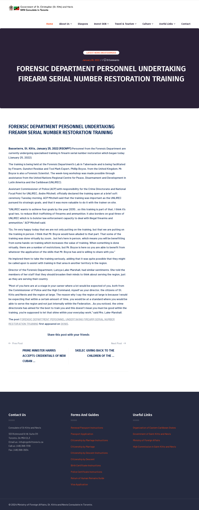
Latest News (93, 52)
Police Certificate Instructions (86, 471)
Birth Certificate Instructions (86, 465)
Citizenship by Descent (83, 459)
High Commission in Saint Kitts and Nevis (154, 446)
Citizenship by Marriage (83, 446)
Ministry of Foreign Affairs (146, 440)
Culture (146, 23)
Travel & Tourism (124, 23)
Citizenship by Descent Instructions (89, 452)
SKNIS (64, 323)
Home (49, 23)
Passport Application (82, 433)
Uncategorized (108, 52)
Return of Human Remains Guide (87, 478)
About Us (64, 23)
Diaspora (83, 23)
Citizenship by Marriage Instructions (89, 440)
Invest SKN (100, 23)
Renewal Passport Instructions (87, 427)
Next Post (118, 343)
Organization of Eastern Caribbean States (154, 427)
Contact (185, 23)
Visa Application (79, 484)
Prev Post (16, 343)
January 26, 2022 (91, 60)
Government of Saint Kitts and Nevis (152, 433)
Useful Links (166, 23)
